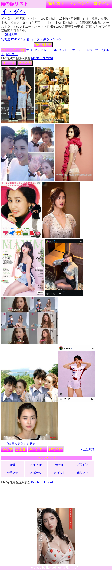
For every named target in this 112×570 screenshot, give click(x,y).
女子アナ (78, 50)
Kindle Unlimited (42, 58)
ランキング (79, 3)
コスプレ (36, 39)
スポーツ (92, 50)
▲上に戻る (87, 449)
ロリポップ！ (71, 567)
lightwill (52, 567)
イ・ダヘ (13, 11)
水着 (26, 39)
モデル (52, 50)
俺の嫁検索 (43, 45)
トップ (7, 449)
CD (20, 39)
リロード (9, 63)
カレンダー (37, 449)
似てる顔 (25, 63)
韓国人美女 (12, 34)
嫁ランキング (52, 39)
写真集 (5, 39)
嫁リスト (56, 3)
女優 (29, 50)
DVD (14, 39)
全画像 (20, 449)
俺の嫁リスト (14, 3)
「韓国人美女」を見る (20, 443)
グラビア (65, 50)
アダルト (59, 472)
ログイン (101, 3)
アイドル (40, 50)
